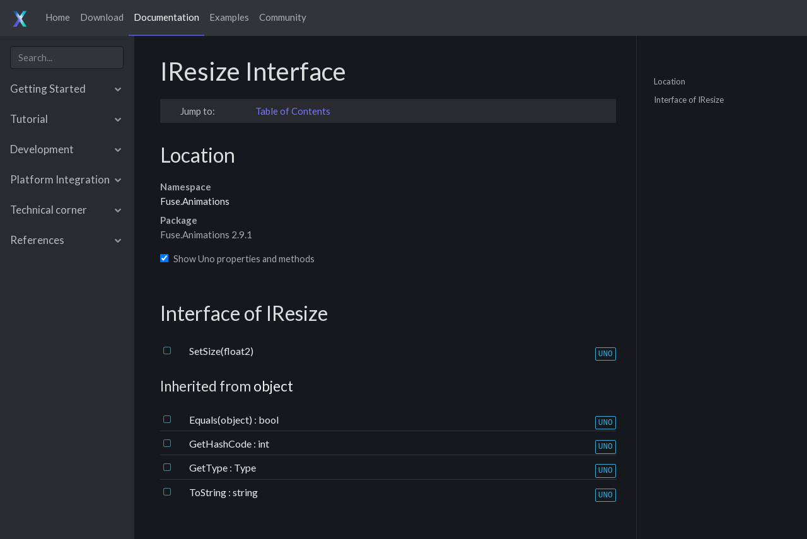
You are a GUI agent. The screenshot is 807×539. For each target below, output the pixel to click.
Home (57, 17)
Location (669, 81)
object (273, 386)
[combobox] (67, 57)
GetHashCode (221, 443)
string (245, 492)
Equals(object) (221, 420)
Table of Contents (292, 111)
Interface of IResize (689, 100)
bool (268, 420)
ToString (208, 492)
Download (102, 17)
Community (282, 17)
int (263, 443)
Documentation (166, 17)
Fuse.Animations (194, 201)
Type (245, 467)
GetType (209, 467)
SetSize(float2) (221, 351)
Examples (229, 17)
